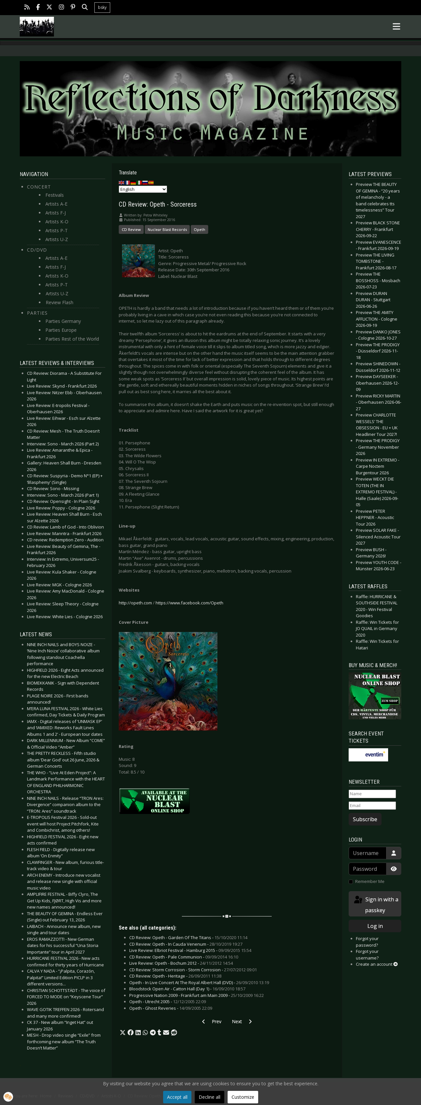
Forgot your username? (367, 954)
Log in (375, 926)
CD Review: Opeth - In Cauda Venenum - (185, 944)
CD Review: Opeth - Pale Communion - (183, 957)
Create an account (377, 964)
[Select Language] (143, 189)
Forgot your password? (367, 942)
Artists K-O (56, 221)
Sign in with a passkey (375, 904)
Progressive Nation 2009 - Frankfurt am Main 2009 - (196, 995)
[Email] (372, 805)
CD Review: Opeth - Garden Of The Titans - (188, 937)
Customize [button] (243, 1097)
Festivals (54, 195)
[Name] (372, 794)
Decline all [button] (209, 1097)
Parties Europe (61, 330)
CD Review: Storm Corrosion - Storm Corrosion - (193, 970)
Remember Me (369, 881)
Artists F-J (55, 213)
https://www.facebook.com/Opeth (189, 603)
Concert (39, 187)
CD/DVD (37, 250)
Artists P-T (56, 230)
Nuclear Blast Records (167, 229)
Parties (37, 313)
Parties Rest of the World (72, 339)
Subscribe (365, 819)
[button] (123, 1033)
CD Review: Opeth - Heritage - (175, 976)
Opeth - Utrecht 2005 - (167, 1001)
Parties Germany (63, 321)
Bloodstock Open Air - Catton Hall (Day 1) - (187, 989)
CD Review (131, 229)
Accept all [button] (177, 1097)
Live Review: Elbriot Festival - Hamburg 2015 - (190, 950)
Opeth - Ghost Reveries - (170, 1008)
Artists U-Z (56, 239)
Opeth (199, 229)
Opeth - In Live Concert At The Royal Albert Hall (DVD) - (199, 982)
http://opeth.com (135, 603)
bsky (102, 7)
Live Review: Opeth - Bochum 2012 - (181, 963)
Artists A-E (56, 204)
